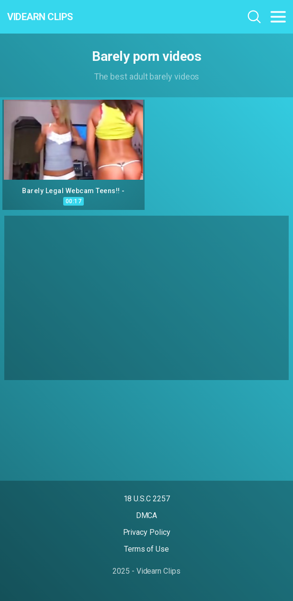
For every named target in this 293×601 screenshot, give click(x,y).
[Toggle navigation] (278, 17)
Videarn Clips (40, 16)
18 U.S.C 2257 (147, 498)
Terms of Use (146, 549)
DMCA (147, 515)
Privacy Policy (146, 532)
